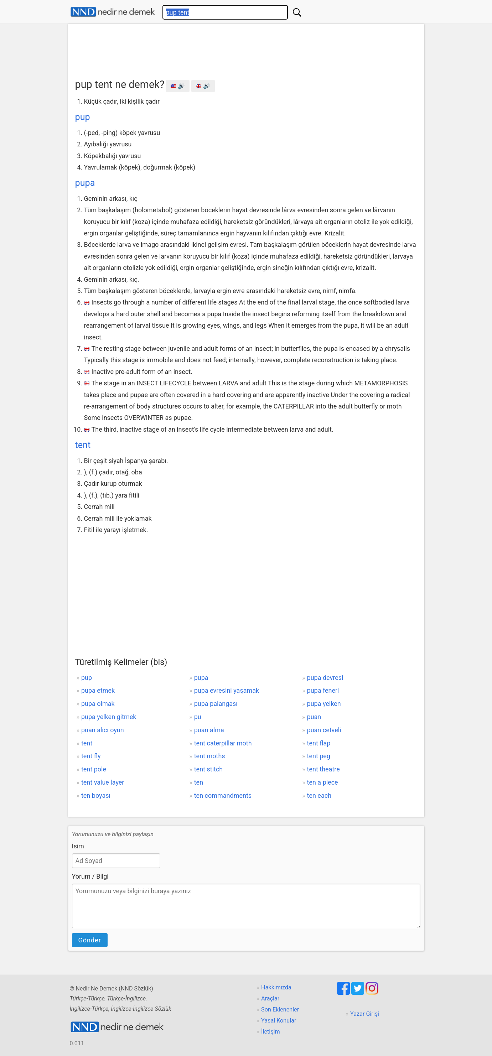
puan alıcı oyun (102, 730)
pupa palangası (216, 703)
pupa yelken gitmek (108, 717)
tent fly (90, 756)
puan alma (209, 730)
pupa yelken (324, 703)
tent (83, 445)
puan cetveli (324, 730)
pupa (85, 183)
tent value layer (102, 782)
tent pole (93, 769)
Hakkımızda (276, 987)
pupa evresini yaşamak (226, 690)
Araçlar (270, 998)
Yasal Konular (278, 1020)
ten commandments (223, 795)
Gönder (89, 940)
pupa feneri (323, 690)
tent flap (319, 743)
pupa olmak (98, 703)
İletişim (270, 1031)
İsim (78, 846)
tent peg (319, 756)
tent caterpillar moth (223, 743)
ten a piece (322, 782)
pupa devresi (325, 677)
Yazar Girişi (364, 1013)
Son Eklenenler (280, 1009)
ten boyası (95, 795)
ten (198, 782)
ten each (319, 795)
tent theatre (323, 769)
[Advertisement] (246, 49)
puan (314, 717)
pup (82, 117)
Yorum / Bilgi (90, 876)
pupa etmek (98, 690)
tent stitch (208, 769)
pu (197, 717)
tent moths (209, 756)
